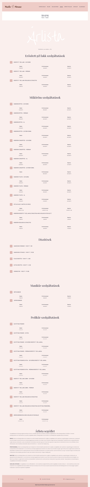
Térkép (21, 479)
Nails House (37, 484)
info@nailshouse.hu (70, 479)
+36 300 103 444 (46, 479)
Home (43, 17)
